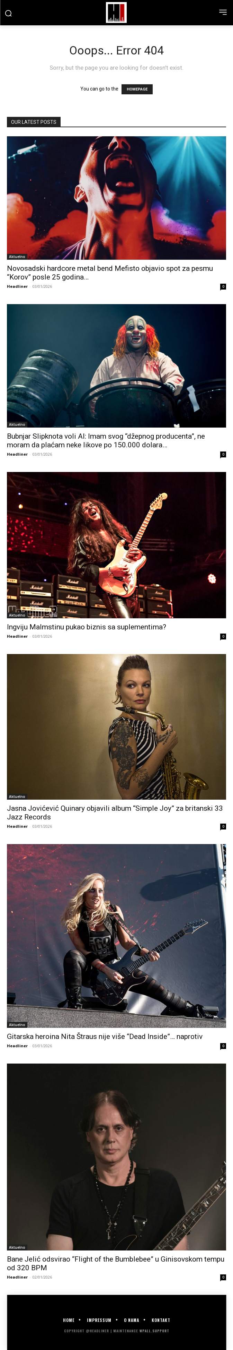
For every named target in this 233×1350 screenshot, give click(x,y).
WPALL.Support (154, 1330)
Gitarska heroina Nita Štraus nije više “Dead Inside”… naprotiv (105, 1036)
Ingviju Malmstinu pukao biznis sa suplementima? (86, 627)
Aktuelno (17, 256)
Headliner (17, 286)
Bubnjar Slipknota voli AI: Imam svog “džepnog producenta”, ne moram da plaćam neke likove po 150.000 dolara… (106, 440)
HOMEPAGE (137, 89)
